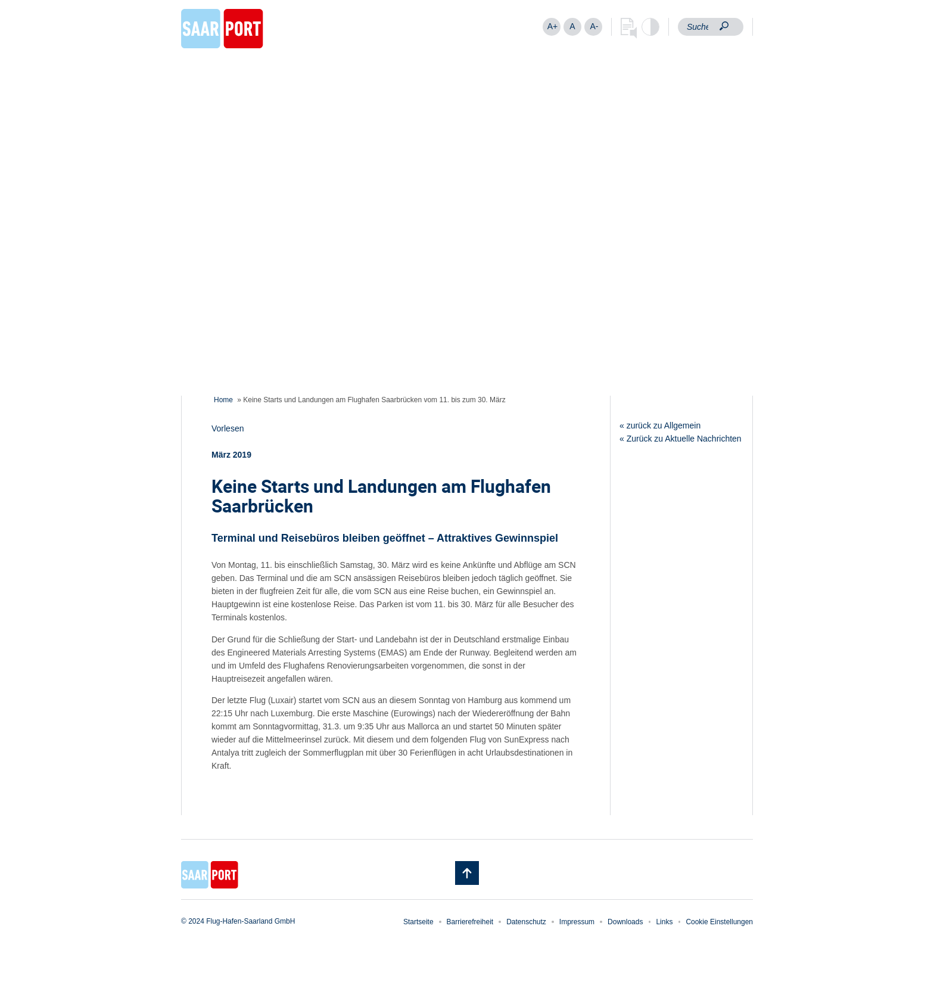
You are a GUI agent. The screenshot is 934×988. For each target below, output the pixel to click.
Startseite (418, 922)
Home (223, 400)
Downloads (625, 922)
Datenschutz (526, 922)
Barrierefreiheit (470, 922)
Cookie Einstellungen (719, 922)
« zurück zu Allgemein (659, 425)
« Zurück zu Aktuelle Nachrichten (680, 438)
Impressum (576, 922)
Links (664, 922)
